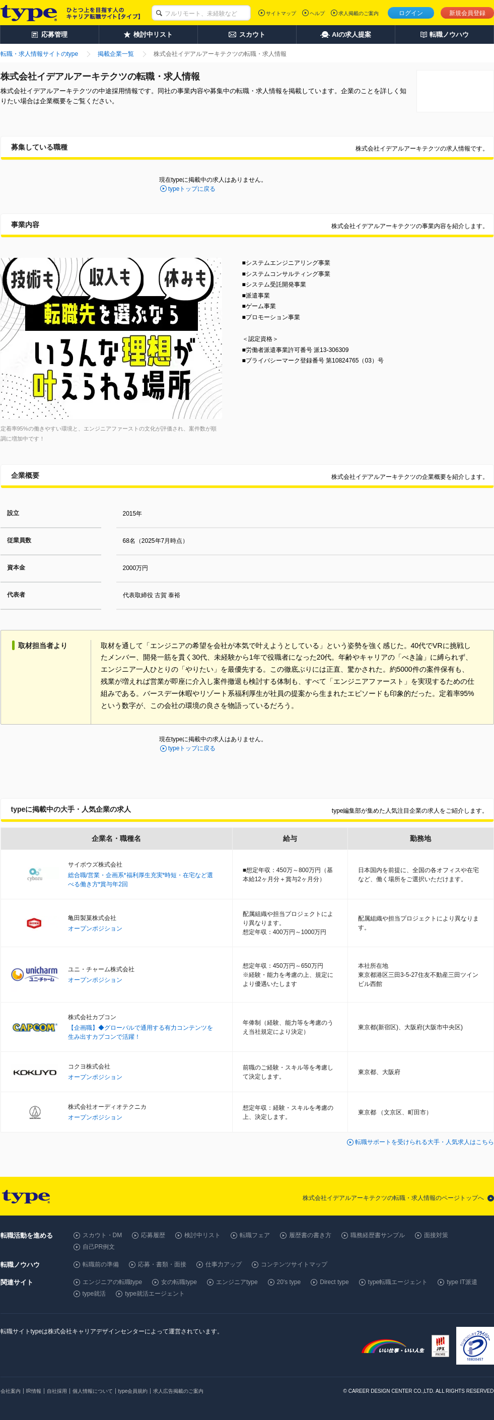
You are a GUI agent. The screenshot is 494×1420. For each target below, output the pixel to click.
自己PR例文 (99, 1246)
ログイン (411, 13)
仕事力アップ (223, 1264)
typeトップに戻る (192, 188)
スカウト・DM (102, 1235)
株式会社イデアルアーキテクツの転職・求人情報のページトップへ (393, 1197)
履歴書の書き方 (310, 1235)
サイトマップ (281, 13)
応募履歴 (153, 1235)
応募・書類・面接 (162, 1264)
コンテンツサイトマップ (294, 1264)
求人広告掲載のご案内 (178, 1391)
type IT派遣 (462, 1282)
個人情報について (93, 1391)
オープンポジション (95, 928)
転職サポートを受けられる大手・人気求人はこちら (424, 1142)
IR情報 (33, 1391)
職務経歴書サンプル (377, 1235)
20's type (289, 1282)
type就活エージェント (155, 1293)
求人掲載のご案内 (358, 13)
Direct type (334, 1282)
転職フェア (255, 1235)
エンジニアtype (237, 1282)
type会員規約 (133, 1391)
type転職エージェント (398, 1282)
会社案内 (11, 1391)
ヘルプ (317, 13)
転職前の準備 (101, 1264)
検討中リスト (202, 1235)
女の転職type (179, 1282)
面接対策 (436, 1235)
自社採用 (57, 1391)
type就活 (94, 1293)
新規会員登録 (467, 13)
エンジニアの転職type (113, 1282)
